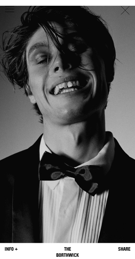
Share (124, 249)
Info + (11, 249)
